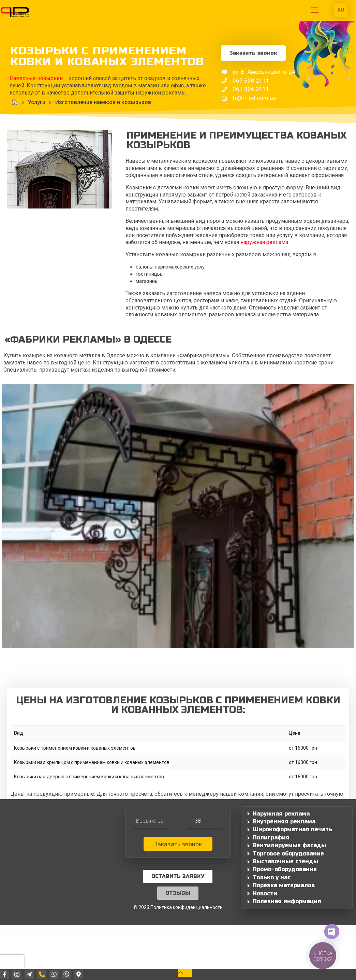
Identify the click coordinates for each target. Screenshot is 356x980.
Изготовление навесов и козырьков (103, 102)
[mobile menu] (315, 10)
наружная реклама (264, 242)
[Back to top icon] (185, 972)
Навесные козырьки (36, 78)
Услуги (36, 102)
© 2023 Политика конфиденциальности (178, 907)
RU (341, 10)
